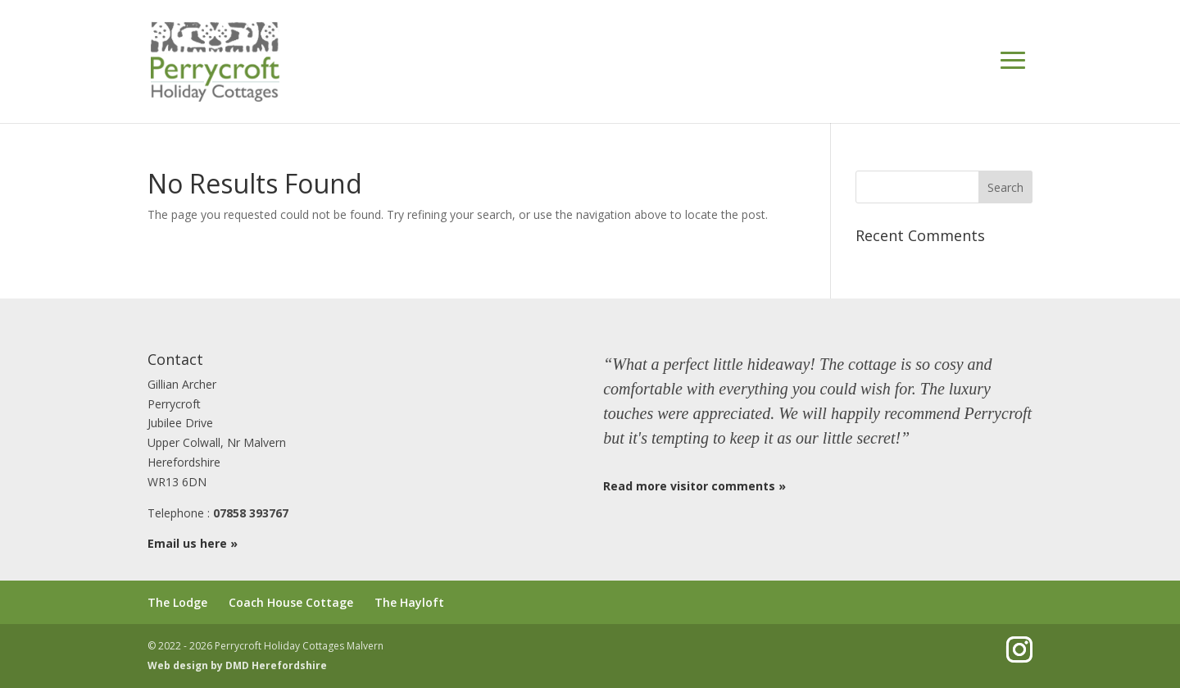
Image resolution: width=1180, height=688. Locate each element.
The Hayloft (409, 602)
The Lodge (177, 602)
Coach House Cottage (291, 602)
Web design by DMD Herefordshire (237, 665)
